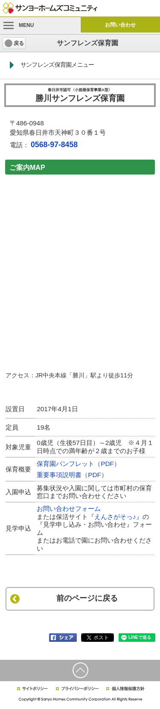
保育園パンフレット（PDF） (78, 463)
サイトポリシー (32, 688)
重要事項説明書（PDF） (72, 474)
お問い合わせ (120, 25)
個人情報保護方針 (125, 688)
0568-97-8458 (54, 144)
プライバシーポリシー (77, 688)
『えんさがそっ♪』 (115, 516)
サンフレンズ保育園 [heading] (87, 43)
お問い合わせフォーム (69, 508)
